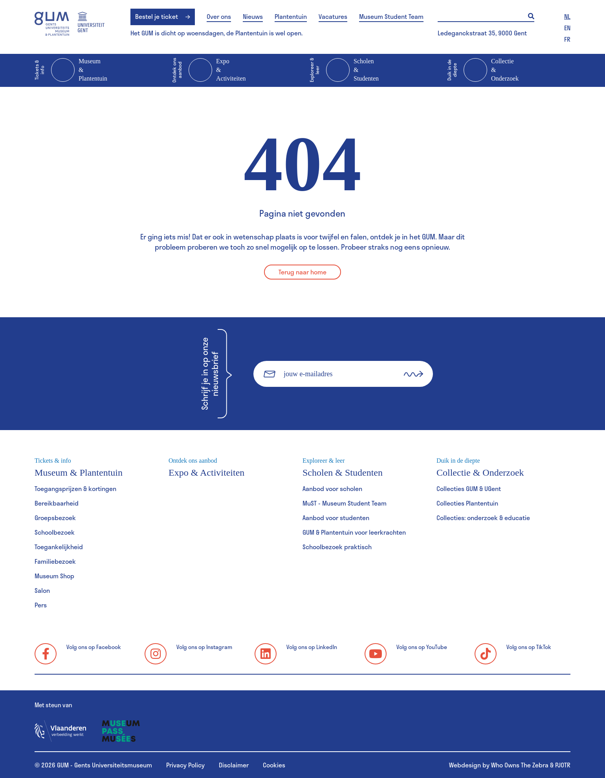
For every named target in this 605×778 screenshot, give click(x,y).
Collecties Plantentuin (467, 503)
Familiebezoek (55, 561)
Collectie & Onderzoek (483, 70)
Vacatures (333, 16)
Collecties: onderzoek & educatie (483, 517)
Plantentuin (291, 16)
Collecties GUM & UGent (468, 488)
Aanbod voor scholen (332, 488)
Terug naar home (302, 272)
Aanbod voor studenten (335, 517)
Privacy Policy (185, 765)
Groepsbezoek (55, 517)
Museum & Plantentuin (71, 70)
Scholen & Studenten (344, 70)
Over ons (219, 16)
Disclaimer (234, 765)
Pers (41, 605)
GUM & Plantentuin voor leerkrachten (354, 532)
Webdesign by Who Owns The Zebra (498, 765)
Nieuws (253, 16)
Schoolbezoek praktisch (337, 547)
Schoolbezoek (55, 532)
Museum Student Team (391, 16)
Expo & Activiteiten (209, 70)
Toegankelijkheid (59, 547)
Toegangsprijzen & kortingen (75, 488)
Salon (42, 590)
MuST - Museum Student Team (344, 503)
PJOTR (562, 765)
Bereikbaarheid (57, 503)
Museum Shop (54, 576)
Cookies (274, 765)
